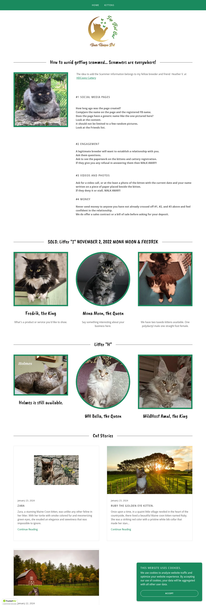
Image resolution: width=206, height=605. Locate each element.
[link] (103, 32)
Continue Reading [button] (28, 531)
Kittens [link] (109, 5)
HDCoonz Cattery (86, 80)
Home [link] (95, 5)
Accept (158, 593)
